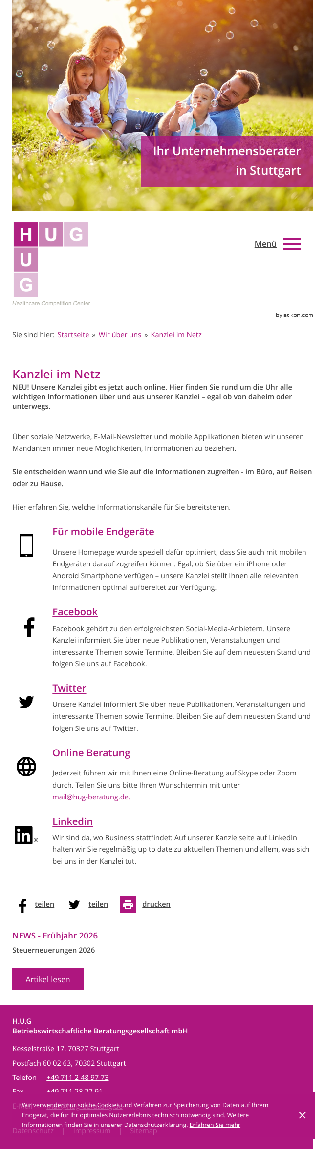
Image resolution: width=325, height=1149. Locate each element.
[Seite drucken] (148, 904)
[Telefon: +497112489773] (77, 1078)
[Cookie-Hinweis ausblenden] (302, 1115)
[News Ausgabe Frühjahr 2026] (55, 962)
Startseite (73, 335)
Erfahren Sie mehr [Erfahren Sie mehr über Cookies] (215, 1125)
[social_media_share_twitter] (90, 904)
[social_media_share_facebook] (36, 904)
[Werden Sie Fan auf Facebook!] (298, 269)
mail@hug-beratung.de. (91, 797)
